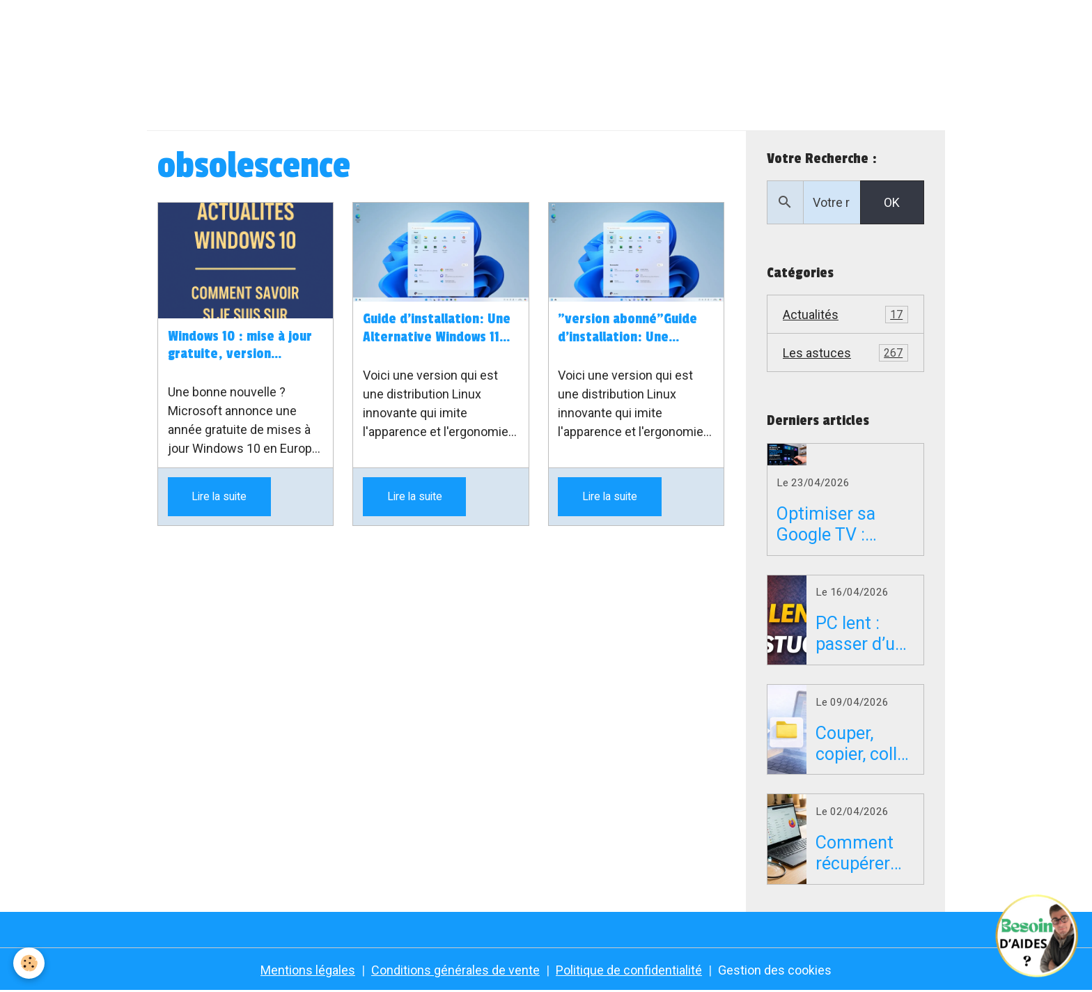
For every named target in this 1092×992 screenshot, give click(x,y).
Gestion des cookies (775, 970)
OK (892, 202)
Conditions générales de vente (455, 970)
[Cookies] (29, 963)
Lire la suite (219, 496)
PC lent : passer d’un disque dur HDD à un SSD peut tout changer (860, 634)
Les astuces (845, 353)
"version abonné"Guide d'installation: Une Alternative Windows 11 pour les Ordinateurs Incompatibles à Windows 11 (632, 329)
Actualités (845, 315)
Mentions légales (307, 970)
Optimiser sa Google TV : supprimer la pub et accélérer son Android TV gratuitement (842, 524)
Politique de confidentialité (629, 970)
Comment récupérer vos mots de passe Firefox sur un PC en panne (863, 853)
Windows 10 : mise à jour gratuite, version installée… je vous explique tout (240, 346)
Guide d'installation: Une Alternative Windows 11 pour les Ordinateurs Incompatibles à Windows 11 (437, 329)
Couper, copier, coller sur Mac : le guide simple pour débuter (864, 744)
